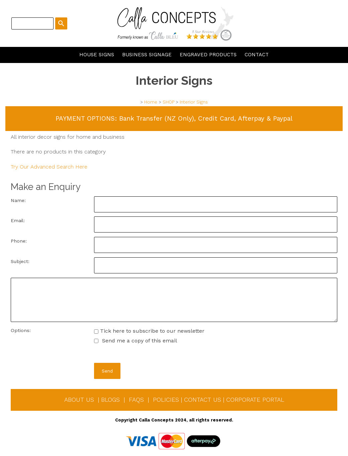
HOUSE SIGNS (96, 55)
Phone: (19, 241)
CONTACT (257, 55)
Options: (21, 330)
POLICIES (166, 399)
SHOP (168, 102)
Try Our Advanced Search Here (49, 167)
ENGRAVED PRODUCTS (208, 55)
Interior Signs (194, 102)
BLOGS (110, 399)
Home (150, 102)
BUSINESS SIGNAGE (147, 55)
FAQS (136, 399)
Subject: (20, 261)
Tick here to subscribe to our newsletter (149, 331)
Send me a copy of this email (135, 340)
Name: (18, 200)
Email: (18, 220)
